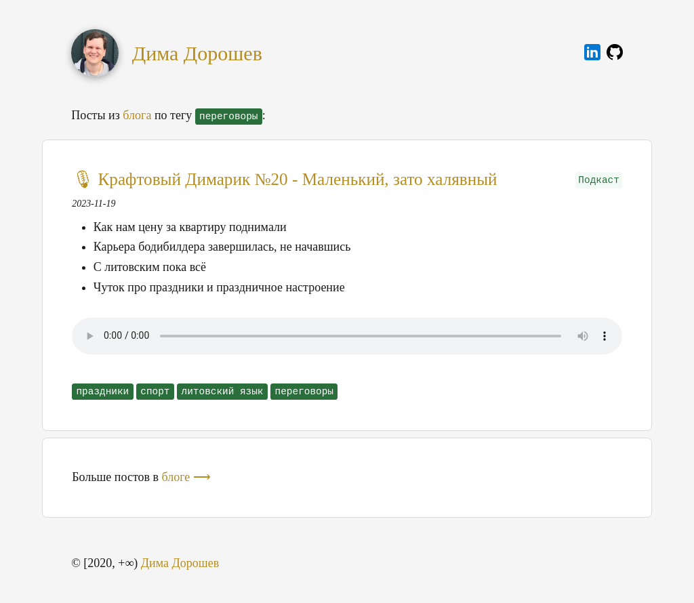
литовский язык (223, 391)
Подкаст (598, 180)
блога (137, 115)
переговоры (304, 391)
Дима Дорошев (197, 53)
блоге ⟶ (186, 477)
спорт (154, 391)
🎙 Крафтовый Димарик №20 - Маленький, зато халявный (284, 179)
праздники (102, 391)
